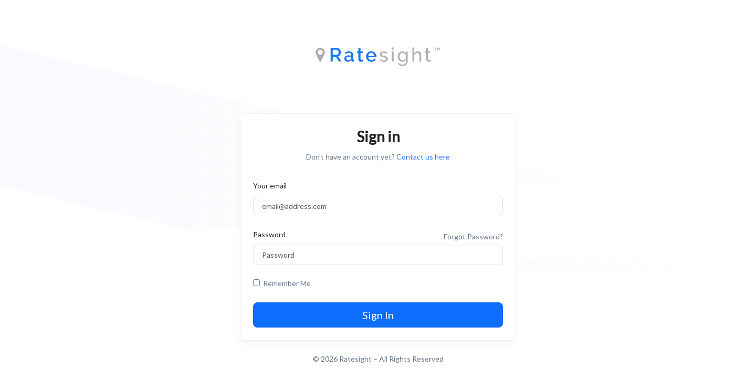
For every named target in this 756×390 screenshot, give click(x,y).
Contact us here (423, 156)
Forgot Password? (473, 236)
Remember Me (285, 283)
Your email (270, 185)
